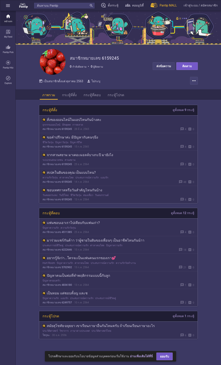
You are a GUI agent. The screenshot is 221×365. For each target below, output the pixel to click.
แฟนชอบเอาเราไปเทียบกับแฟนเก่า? (71, 223)
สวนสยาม (70, 159)
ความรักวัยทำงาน (126, 263)
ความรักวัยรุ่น (50, 177)
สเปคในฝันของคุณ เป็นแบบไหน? (69, 172)
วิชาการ (64, 330)
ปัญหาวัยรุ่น (61, 142)
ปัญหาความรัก (51, 227)
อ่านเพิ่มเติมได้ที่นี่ (141, 356)
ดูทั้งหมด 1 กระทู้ (183, 316)
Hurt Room (49, 263)
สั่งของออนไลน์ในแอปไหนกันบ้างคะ (72, 120)
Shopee (66, 124)
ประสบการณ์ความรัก (87, 177)
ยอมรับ (164, 356)
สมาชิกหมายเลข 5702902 (57, 267)
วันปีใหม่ (64, 195)
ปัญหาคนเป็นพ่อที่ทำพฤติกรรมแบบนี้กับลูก (76, 276)
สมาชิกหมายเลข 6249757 (57, 302)
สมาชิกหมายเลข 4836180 (57, 284)
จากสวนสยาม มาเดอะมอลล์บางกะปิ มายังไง (78, 155)
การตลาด (77, 124)
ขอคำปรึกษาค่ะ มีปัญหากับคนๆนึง (70, 137)
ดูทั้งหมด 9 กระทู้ (183, 109)
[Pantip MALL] (163, 5)
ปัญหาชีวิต (76, 142)
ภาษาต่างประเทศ (80, 330)
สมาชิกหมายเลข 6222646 (57, 249)
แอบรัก (104, 177)
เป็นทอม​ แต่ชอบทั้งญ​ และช (65, 293)
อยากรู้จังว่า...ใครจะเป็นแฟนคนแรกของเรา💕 (79, 258)
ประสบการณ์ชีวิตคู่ (53, 245)
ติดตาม (187, 66)
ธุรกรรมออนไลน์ (51, 124)
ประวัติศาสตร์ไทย (101, 330)
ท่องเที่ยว (88, 195)
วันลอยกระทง (50, 195)
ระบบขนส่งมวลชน (53, 159)
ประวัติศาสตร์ (50, 330)
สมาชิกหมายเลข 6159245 (57, 129)
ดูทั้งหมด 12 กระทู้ (182, 212)
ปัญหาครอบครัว (51, 280)
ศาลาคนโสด (66, 177)
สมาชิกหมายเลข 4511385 (57, 232)
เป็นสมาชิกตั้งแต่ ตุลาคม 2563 (61, 81)
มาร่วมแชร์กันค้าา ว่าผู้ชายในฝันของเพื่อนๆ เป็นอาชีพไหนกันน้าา (93, 240)
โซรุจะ (46, 335)
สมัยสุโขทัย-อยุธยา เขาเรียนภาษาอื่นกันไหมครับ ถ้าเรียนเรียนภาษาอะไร (99, 326)
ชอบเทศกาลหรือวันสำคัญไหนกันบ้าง (72, 190)
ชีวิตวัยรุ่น (48, 142)
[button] (8, 5)
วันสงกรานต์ (102, 195)
